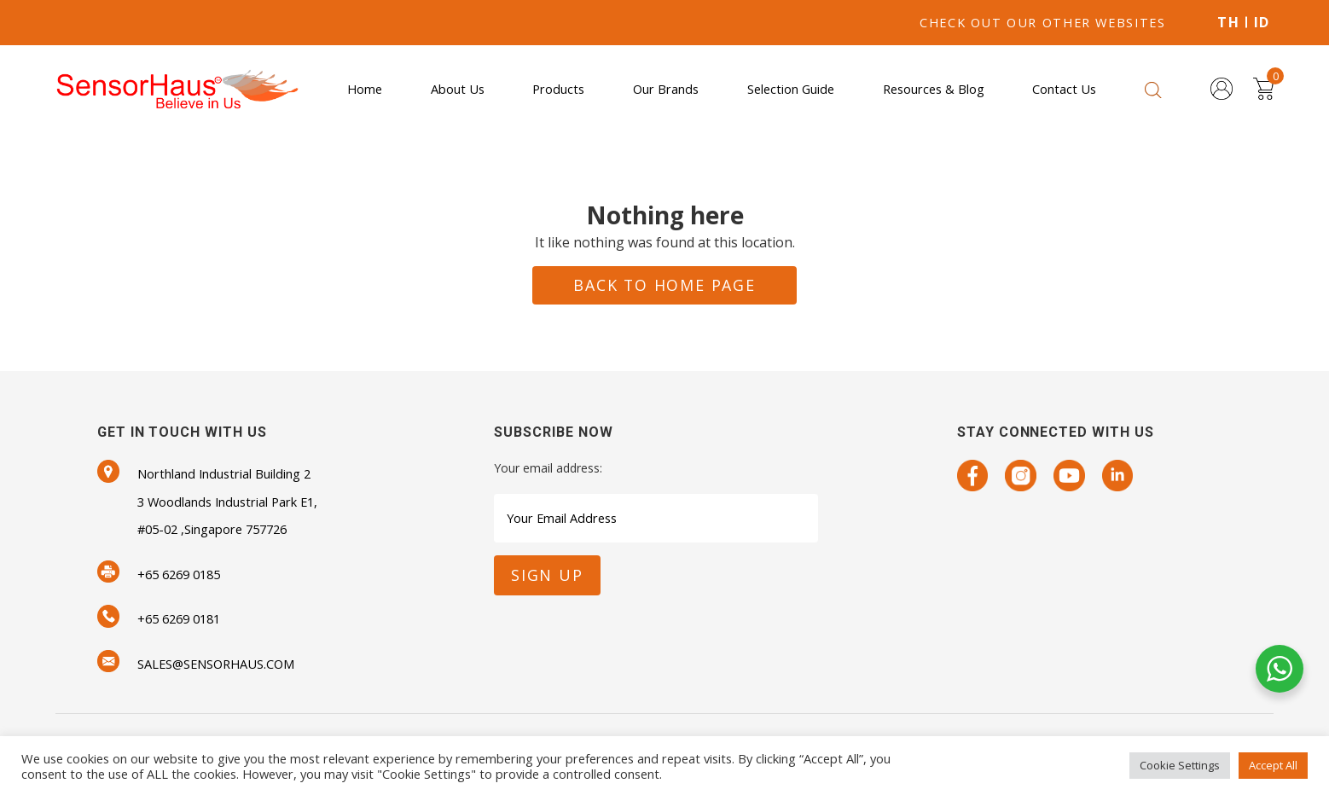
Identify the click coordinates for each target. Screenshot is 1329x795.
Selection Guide (790, 88)
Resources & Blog (933, 88)
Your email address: (548, 468)
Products (558, 88)
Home (364, 88)
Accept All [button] (1273, 765)
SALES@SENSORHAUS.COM (215, 663)
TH (1228, 22)
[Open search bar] (1153, 88)
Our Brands (666, 88)
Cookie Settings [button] (1180, 765)
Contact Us (1064, 88)
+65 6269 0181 (178, 618)
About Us (458, 88)
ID (1262, 22)
